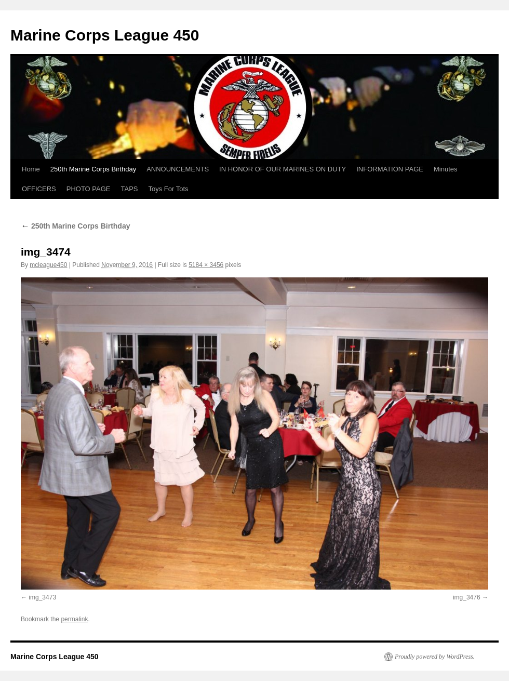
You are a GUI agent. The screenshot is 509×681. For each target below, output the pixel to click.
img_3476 (466, 597)
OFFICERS (39, 189)
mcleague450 (48, 265)
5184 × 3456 (206, 265)
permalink (74, 619)
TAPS (129, 189)
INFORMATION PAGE (389, 169)
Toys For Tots (169, 189)
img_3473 (42, 597)
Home (31, 169)
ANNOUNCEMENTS (177, 169)
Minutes (446, 169)
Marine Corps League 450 (104, 35)
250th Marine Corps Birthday (93, 169)
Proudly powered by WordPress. (435, 656)
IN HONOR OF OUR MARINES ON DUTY (282, 169)
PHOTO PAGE (88, 189)
